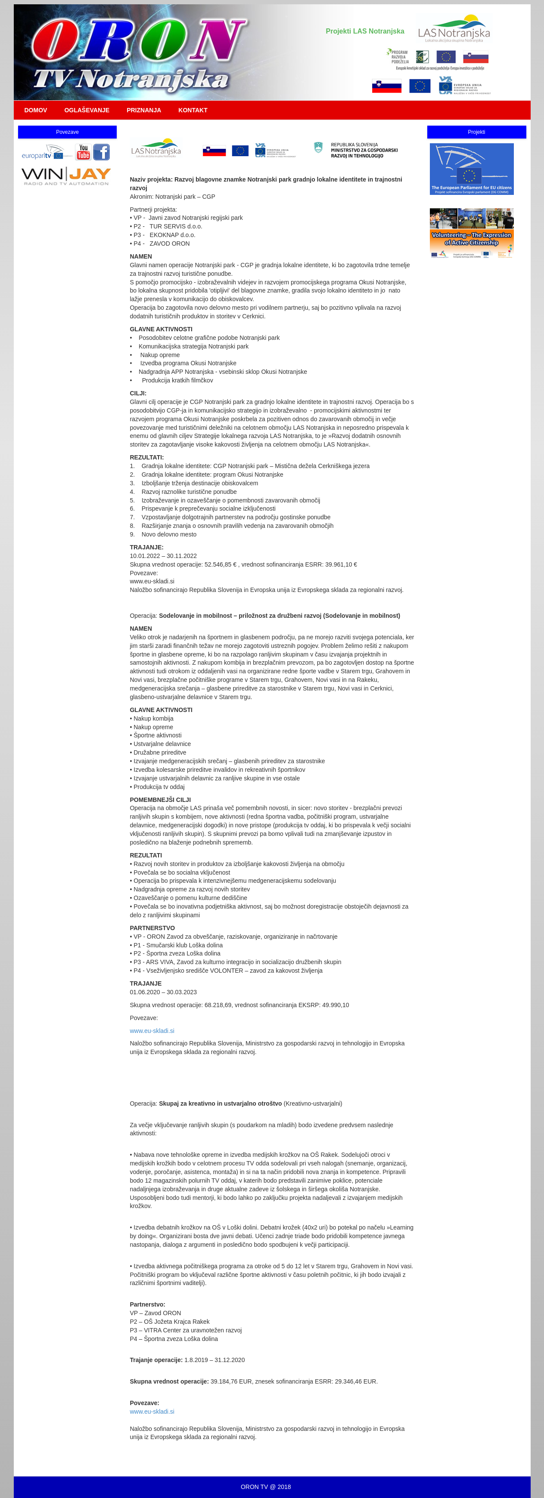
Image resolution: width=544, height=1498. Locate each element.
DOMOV (36, 110)
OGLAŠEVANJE (86, 110)
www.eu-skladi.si (152, 1030)
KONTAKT (192, 110)
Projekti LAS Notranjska (365, 31)
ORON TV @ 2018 (266, 1486)
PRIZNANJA (144, 110)
